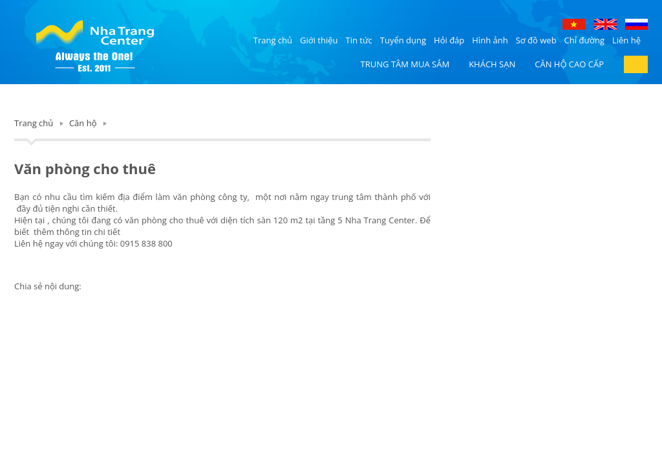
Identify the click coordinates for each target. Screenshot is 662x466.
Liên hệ (626, 40)
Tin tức (359, 40)
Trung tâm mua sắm (405, 64)
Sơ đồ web (536, 40)
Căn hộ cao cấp (569, 64)
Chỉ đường (584, 40)
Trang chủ (272, 40)
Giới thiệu (319, 40)
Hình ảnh (489, 40)
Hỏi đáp (449, 40)
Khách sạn (492, 64)
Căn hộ (83, 123)
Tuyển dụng (403, 40)
